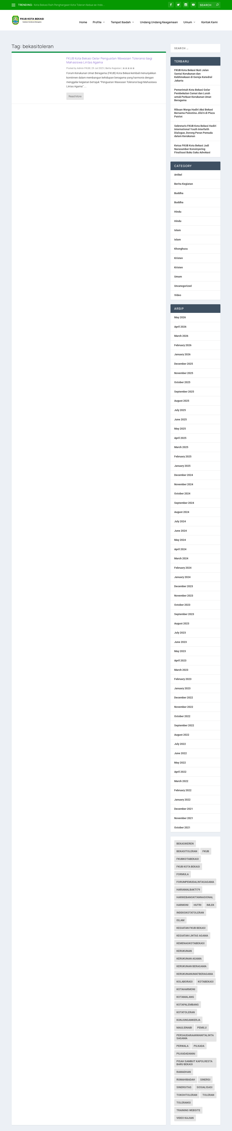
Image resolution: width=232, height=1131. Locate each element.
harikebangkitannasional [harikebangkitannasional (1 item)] (194, 886)
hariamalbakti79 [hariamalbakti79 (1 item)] (188, 879)
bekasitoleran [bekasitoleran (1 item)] (186, 840)
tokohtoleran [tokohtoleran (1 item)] (186, 1084)
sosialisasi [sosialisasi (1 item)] (204, 1076)
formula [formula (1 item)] (182, 863)
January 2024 (182, 566)
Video (177, 284)
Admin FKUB (83, 58)
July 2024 (180, 511)
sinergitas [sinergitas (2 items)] (183, 1076)
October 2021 (182, 817)
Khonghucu (181, 238)
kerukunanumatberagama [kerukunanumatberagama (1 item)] (194, 963)
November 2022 (183, 696)
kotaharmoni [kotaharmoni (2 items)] (185, 978)
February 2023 (182, 668)
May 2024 (180, 529)
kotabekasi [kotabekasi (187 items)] (205, 971)
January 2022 (182, 789)
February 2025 (182, 446)
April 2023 (180, 650)
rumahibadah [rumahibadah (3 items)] (185, 1069)
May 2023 (180, 640)
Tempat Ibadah (121, 18)
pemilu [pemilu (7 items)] (202, 1017)
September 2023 (184, 603)
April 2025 (180, 427)
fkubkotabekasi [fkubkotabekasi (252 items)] (187, 848)
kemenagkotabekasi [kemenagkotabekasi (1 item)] (190, 932)
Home (83, 18)
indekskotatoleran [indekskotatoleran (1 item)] (190, 902)
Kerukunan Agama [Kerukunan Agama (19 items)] (189, 948)
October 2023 (182, 594)
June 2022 (180, 742)
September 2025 (184, 381)
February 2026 (182, 334)
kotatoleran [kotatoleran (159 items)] (185, 1001)
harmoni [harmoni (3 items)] (182, 894)
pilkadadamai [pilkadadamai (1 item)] (185, 1043)
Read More (75, 86)
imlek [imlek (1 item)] (210, 894)
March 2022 (181, 770)
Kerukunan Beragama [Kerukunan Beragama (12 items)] (191, 955)
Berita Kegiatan (113, 58)
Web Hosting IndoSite (49, 1126)
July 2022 (180, 733)
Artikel (178, 164)
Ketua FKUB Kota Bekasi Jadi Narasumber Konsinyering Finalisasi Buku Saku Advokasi (192, 139)
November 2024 (183, 474)
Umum (187, 18)
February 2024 (182, 557)
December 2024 (183, 464)
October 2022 (182, 705)
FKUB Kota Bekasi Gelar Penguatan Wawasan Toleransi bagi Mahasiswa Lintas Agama (109, 50)
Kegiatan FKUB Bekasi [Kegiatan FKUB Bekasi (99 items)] (190, 917)
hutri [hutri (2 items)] (197, 894)
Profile (97, 18)
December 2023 (183, 575)
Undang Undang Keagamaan (159, 18)
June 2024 (180, 520)
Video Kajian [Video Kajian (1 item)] (185, 1107)
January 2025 (182, 455)
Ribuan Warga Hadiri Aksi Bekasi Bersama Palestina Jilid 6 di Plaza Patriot (194, 103)
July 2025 (180, 399)
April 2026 (180, 316)
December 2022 (183, 687)
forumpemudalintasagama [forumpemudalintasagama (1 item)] (195, 871)
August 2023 (181, 613)
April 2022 (180, 761)
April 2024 (180, 538)
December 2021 (183, 798)
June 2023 (180, 631)
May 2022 (180, 752)
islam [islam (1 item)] (180, 909)
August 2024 (181, 501)
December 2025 (183, 353)
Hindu (177, 201)
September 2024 (184, 492)
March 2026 (181, 325)
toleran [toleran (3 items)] (208, 1084)
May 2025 (180, 418)
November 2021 (183, 807)
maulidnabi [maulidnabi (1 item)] (184, 1017)
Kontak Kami (209, 18)
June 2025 (180, 409)
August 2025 (181, 390)
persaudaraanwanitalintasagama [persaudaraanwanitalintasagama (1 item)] (195, 1026)
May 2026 (180, 307)
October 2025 (182, 371)
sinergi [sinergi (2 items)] (205, 1069)
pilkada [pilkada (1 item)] (199, 1035)
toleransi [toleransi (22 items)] (183, 1092)
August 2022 (181, 724)
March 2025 (181, 436)
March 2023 (181, 659)
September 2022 (184, 715)
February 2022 (182, 779)
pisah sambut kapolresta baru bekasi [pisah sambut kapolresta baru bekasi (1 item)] (194, 1052)
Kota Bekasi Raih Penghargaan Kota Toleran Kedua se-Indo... (69, 5)
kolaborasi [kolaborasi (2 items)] (184, 971)
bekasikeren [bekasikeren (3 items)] (185, 833)
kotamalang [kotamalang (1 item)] (185, 986)
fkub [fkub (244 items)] (205, 840)
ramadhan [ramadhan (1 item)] (183, 1061)
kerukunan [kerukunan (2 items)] (184, 940)
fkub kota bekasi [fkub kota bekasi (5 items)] (188, 856)
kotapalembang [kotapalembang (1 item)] (187, 994)
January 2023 (182, 678)
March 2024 (181, 548)
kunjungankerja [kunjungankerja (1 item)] (188, 1009)
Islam (177, 219)
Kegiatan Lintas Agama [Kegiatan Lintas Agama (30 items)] (192, 925)
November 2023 (183, 585)
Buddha (178, 182)
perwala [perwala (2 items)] (182, 1035)
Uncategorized (183, 275)
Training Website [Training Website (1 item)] (188, 1099)
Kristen (178, 247)
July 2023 (180, 622)
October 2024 (182, 483)
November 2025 (183, 362)
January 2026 (182, 344)
